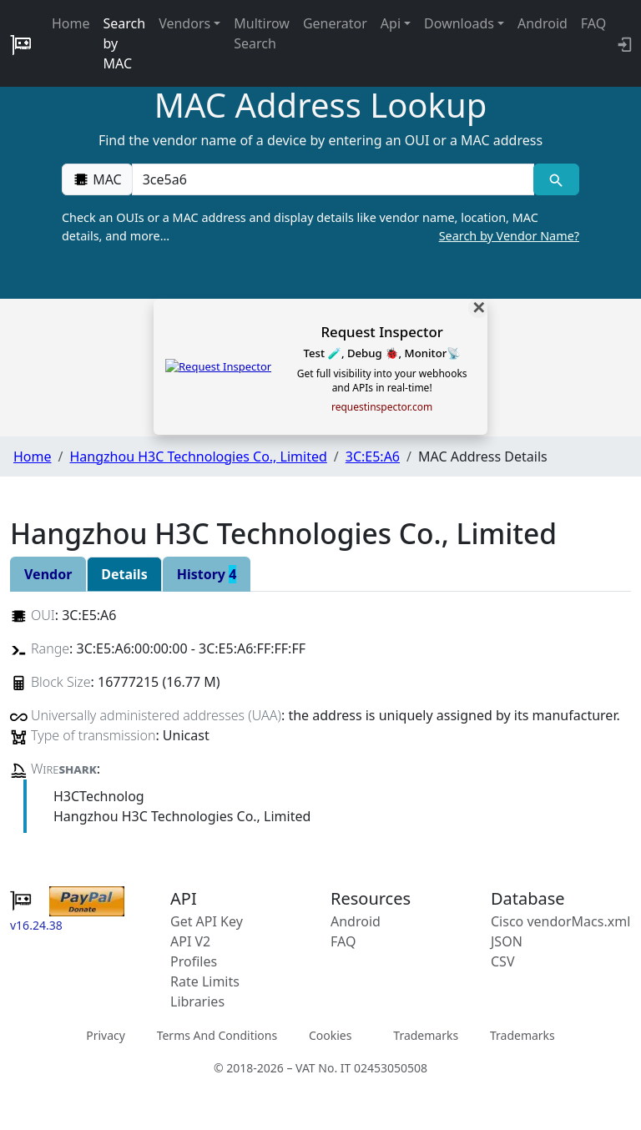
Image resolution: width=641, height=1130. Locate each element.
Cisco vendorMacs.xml (560, 921)
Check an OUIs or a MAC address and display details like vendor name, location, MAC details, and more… (320, 227)
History (207, 574)
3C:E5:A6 (373, 456)
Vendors (184, 23)
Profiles (193, 961)
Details (124, 574)
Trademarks (425, 1035)
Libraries (197, 1001)
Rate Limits (205, 981)
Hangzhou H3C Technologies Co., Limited (197, 456)
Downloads (459, 23)
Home (71, 23)
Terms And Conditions (217, 1035)
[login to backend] (623, 43)
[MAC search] (556, 179)
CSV (503, 961)
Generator (335, 23)
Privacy (105, 1035)
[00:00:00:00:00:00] (333, 179)
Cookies (330, 1035)
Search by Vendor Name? (509, 236)
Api (391, 23)
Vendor (48, 574)
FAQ (593, 23)
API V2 (190, 941)
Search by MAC (124, 43)
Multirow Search (262, 33)
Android (542, 23)
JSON (506, 941)
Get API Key (206, 921)
